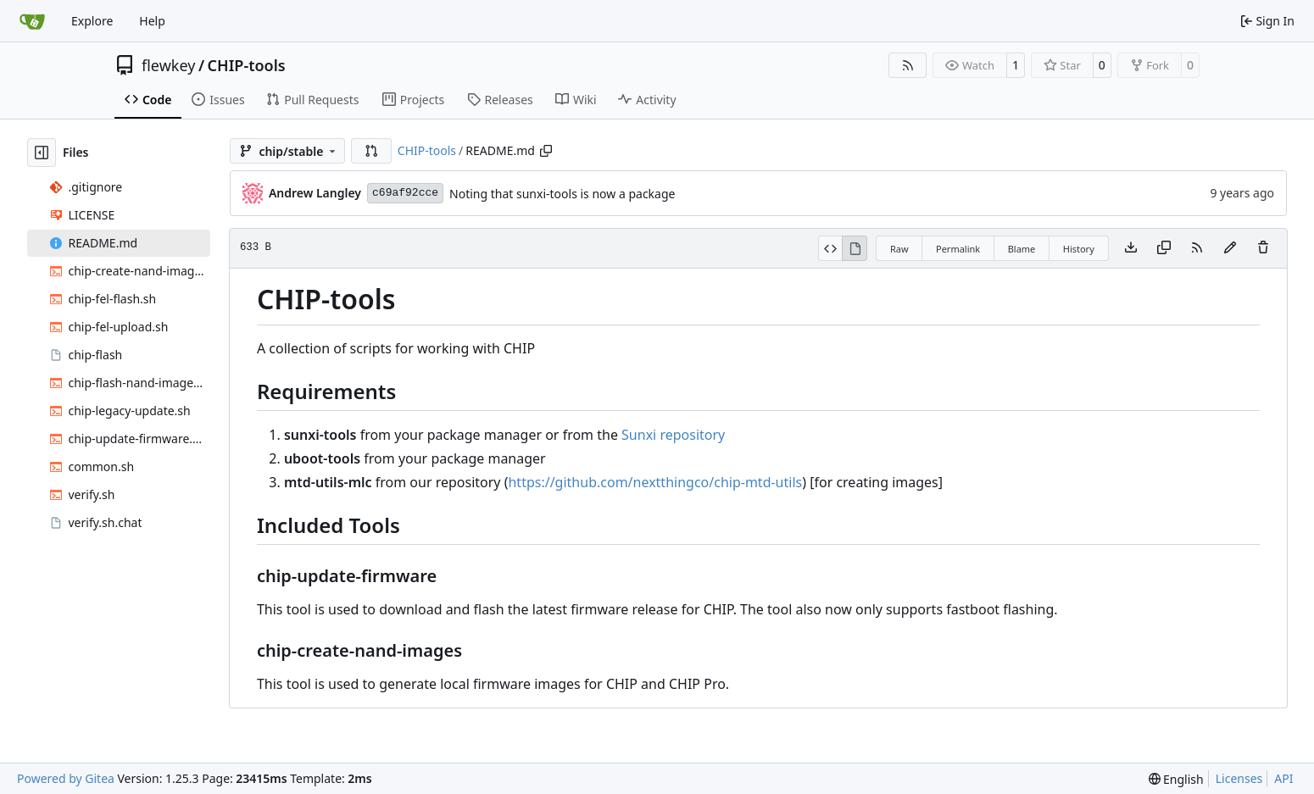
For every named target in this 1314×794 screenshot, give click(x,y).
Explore (92, 21)
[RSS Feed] (907, 65)
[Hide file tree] (41, 152)
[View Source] (830, 248)
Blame (1022, 248)
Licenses (1239, 778)
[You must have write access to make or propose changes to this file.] (1263, 248)
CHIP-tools (247, 65)
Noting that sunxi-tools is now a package (562, 194)
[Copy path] (546, 151)
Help (152, 21)
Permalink (958, 248)
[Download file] (1130, 248)
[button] (371, 151)
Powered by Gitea (65, 778)
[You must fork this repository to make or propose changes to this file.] (1230, 248)
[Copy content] (1164, 248)
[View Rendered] (854, 248)
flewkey (168, 65)
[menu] (1176, 779)
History (1078, 248)
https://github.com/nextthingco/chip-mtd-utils (655, 482)
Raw (899, 248)
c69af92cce (405, 192)
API (1283, 778)
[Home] (32, 21)
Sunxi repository (673, 434)
